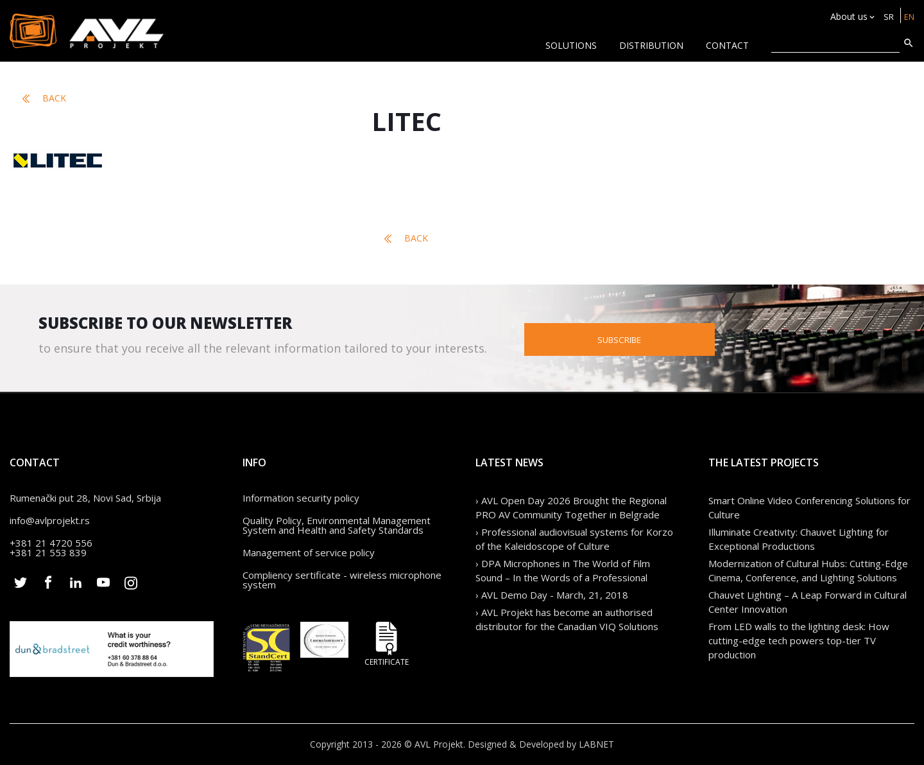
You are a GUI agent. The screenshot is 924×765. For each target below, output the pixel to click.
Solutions (571, 45)
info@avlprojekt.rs (50, 520)
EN (908, 16)
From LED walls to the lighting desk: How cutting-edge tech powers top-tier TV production (798, 640)
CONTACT (727, 45)
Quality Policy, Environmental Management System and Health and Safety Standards (337, 525)
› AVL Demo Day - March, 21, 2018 (551, 594)
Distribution (651, 45)
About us (846, 16)
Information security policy (301, 497)
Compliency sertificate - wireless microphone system (342, 579)
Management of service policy (309, 552)
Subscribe (684, 338)
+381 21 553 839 (48, 552)
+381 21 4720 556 (51, 542)
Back (44, 98)
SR (886, 16)
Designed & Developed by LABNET (541, 744)
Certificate (387, 644)
